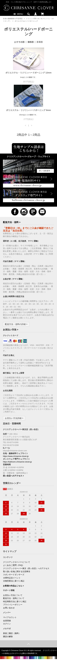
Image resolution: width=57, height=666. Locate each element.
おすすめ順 (19, 42)
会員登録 (7, 621)
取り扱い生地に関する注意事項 (16, 572)
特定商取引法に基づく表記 (14, 602)
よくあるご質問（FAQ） (13, 565)
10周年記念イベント (12, 578)
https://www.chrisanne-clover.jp (16, 456)
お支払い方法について (12, 595)
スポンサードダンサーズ (13, 575)
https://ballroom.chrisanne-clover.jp (17, 462)
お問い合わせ (9, 608)
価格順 (31, 42)
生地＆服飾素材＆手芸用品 (13, 18)
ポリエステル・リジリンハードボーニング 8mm (29, 110)
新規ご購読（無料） (11, 633)
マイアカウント (10, 617)
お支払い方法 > (10, 329)
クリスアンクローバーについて (16, 562)
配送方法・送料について (13, 598)
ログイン (7, 624)
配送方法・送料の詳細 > (16, 324)
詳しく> (48, 2)
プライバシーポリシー (12, 605)
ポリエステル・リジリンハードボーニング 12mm (29, 72)
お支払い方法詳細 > (14, 418)
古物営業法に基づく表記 (13, 581)
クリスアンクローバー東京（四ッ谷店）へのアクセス (26, 568)
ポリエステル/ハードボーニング (26, 21)
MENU (18, 13)
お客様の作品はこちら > (13, 586)
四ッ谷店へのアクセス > (13, 476)
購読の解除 (8, 637)
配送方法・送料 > (11, 222)
